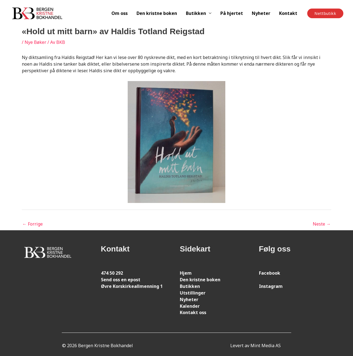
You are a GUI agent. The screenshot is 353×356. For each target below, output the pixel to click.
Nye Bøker (35, 42)
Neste (322, 224)
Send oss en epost (120, 280)
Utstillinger (192, 293)
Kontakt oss (193, 312)
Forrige (32, 224)
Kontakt (288, 13)
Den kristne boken (157, 13)
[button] (325, 13)
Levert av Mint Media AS (255, 345)
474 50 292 (112, 273)
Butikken (196, 13)
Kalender (190, 306)
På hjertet (231, 13)
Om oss (119, 13)
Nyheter (261, 13)
